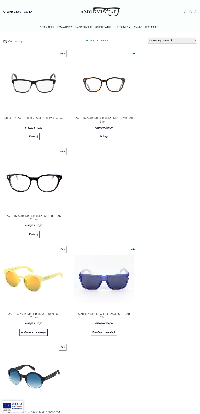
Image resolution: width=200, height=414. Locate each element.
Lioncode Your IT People (110, 409)
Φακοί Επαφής (103, 27)
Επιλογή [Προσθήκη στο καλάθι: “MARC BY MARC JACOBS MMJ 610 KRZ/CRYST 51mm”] (99, 133)
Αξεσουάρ (122, 27)
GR (26, 11)
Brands (138, 27)
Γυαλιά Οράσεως (83, 27)
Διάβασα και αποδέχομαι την (97, 372)
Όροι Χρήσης (188, 367)
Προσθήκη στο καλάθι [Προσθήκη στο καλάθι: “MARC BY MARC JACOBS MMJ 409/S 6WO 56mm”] (31, 322)
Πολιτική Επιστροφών (183, 377)
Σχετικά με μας (187, 362)
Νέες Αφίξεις (47, 27)
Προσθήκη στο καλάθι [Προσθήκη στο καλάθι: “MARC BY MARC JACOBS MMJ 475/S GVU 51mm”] (167, 227)
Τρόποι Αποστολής (185, 382)
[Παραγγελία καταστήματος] (172, 40)
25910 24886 (14, 11)
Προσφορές (151, 27)
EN (31, 11)
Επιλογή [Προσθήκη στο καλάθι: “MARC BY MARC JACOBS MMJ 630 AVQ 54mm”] (32, 133)
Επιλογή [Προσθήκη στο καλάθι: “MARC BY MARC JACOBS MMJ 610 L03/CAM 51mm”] (167, 133)
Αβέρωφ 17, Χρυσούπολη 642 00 (24, 372)
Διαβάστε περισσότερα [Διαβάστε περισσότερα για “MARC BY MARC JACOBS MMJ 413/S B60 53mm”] (31, 227)
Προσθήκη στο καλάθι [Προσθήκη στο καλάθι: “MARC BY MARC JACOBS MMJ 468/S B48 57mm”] (99, 227)
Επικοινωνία (188, 357)
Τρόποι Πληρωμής (185, 387)
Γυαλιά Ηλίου (64, 27)
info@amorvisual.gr (18, 362)
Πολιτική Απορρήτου (114, 372)
